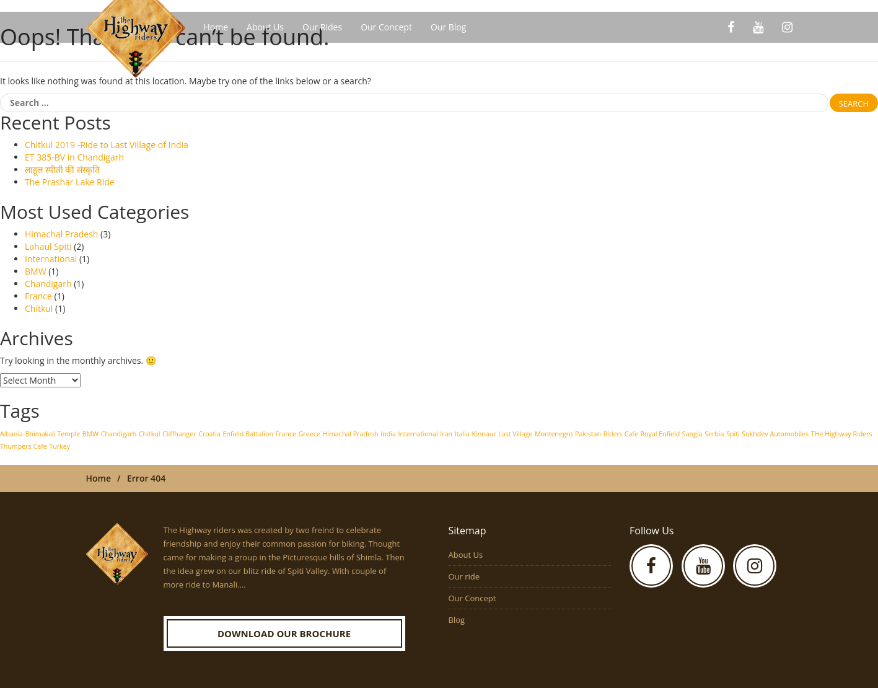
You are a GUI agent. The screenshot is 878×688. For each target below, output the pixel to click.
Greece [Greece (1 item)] (309, 434)
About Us (265, 27)
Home (216, 27)
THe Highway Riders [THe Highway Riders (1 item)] (841, 434)
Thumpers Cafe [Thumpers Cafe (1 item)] (23, 446)
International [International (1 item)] (418, 434)
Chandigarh (48, 283)
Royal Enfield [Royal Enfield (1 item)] (660, 434)
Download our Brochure (284, 633)
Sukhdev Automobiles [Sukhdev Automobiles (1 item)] (775, 434)
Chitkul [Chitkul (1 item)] (149, 434)
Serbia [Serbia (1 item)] (714, 434)
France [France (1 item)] (286, 434)
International (51, 259)
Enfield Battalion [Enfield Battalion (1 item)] (248, 434)
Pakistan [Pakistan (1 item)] (588, 434)
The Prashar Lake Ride (70, 182)
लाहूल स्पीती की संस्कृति (62, 169)
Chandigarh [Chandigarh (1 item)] (119, 434)
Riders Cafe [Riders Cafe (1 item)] (621, 434)
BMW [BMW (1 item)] (90, 434)
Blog (457, 619)
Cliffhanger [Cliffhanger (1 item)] (179, 434)
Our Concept (386, 27)
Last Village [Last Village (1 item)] (515, 434)
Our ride (464, 576)
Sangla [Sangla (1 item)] (692, 434)
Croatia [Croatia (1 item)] (209, 434)
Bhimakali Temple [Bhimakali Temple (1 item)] (52, 434)
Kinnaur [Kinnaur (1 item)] (484, 434)
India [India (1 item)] (388, 434)
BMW (35, 271)
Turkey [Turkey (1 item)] (59, 446)
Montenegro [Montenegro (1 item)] (554, 434)
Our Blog (448, 27)
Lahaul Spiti (48, 246)
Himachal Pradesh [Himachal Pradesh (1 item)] (350, 434)
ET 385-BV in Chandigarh (74, 157)
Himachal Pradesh (61, 234)
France (38, 296)
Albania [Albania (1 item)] (11, 434)
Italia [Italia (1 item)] (462, 434)
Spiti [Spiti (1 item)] (733, 434)
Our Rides (322, 27)
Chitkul (39, 308)
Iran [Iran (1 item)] (446, 434)
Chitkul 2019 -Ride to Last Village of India (106, 145)
